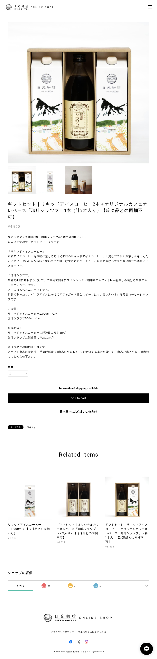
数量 (10, 367)
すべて (21, 585)
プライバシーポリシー (62, 632)
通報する (31, 427)
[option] (78, 92)
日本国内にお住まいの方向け (78, 411)
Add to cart (78, 398)
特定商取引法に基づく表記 (92, 632)
